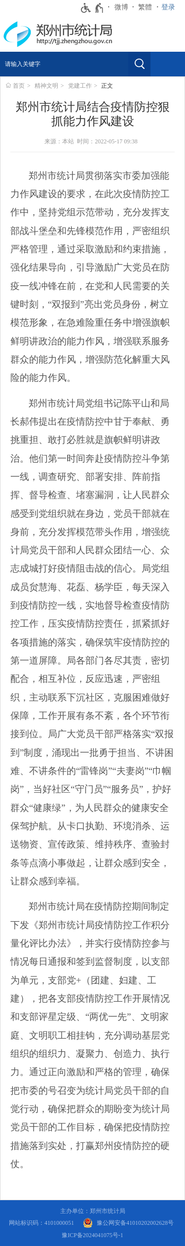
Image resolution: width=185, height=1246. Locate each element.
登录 (168, 7)
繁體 (145, 7)
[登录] (170, 7)
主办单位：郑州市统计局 (92, 1211)
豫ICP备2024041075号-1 (92, 1235)
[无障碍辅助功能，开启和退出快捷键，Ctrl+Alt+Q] (92, 8)
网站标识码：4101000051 (41, 1222)
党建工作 (80, 85)
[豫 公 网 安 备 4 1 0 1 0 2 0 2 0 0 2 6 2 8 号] (128, 1223)
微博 (121, 7)
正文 (107, 85)
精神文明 (46, 85)
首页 (19, 85)
